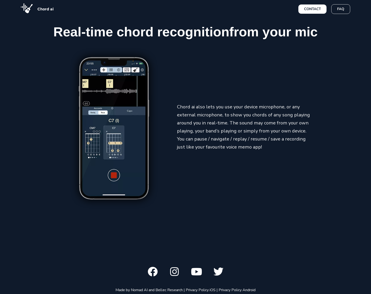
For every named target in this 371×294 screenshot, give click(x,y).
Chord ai (45, 9)
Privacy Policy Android (237, 290)
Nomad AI (139, 290)
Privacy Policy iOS (201, 290)
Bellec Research (169, 290)
